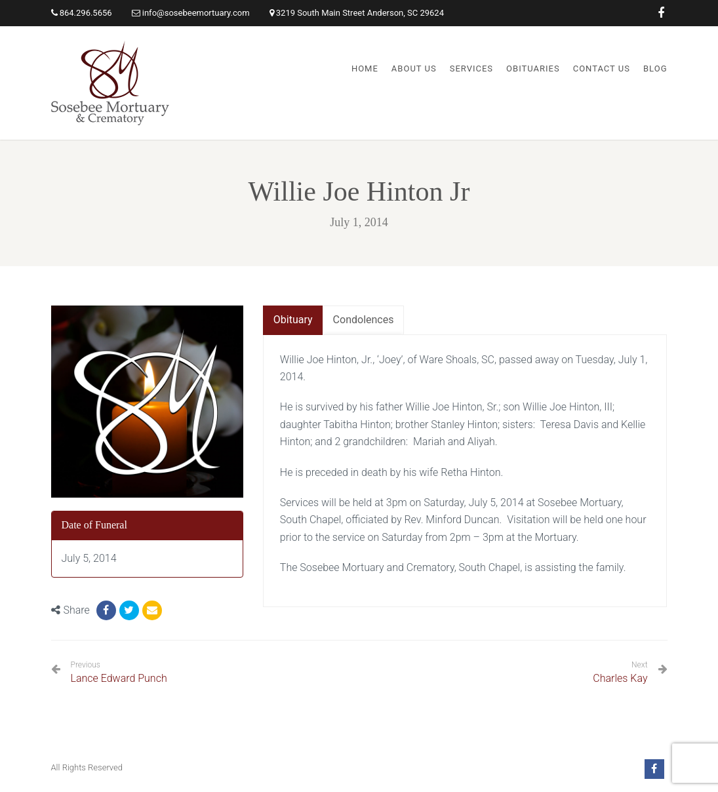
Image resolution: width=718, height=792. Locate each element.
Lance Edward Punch (119, 672)
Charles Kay (620, 678)
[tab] (293, 320)
